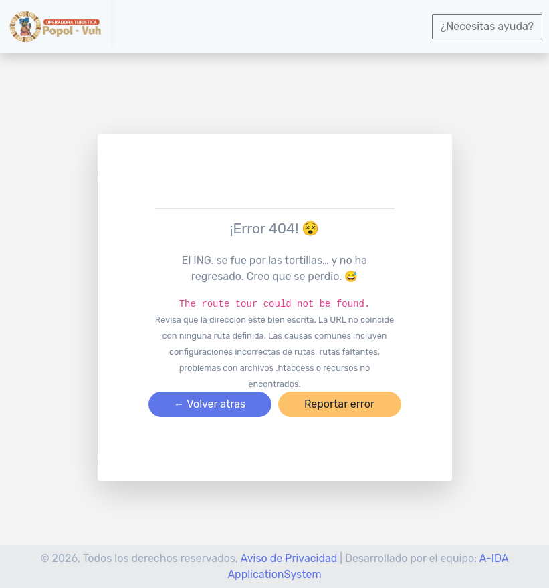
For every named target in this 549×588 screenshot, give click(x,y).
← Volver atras (209, 404)
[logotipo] (55, 26)
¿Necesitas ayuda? (487, 26)
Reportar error (339, 404)
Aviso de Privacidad (289, 558)
